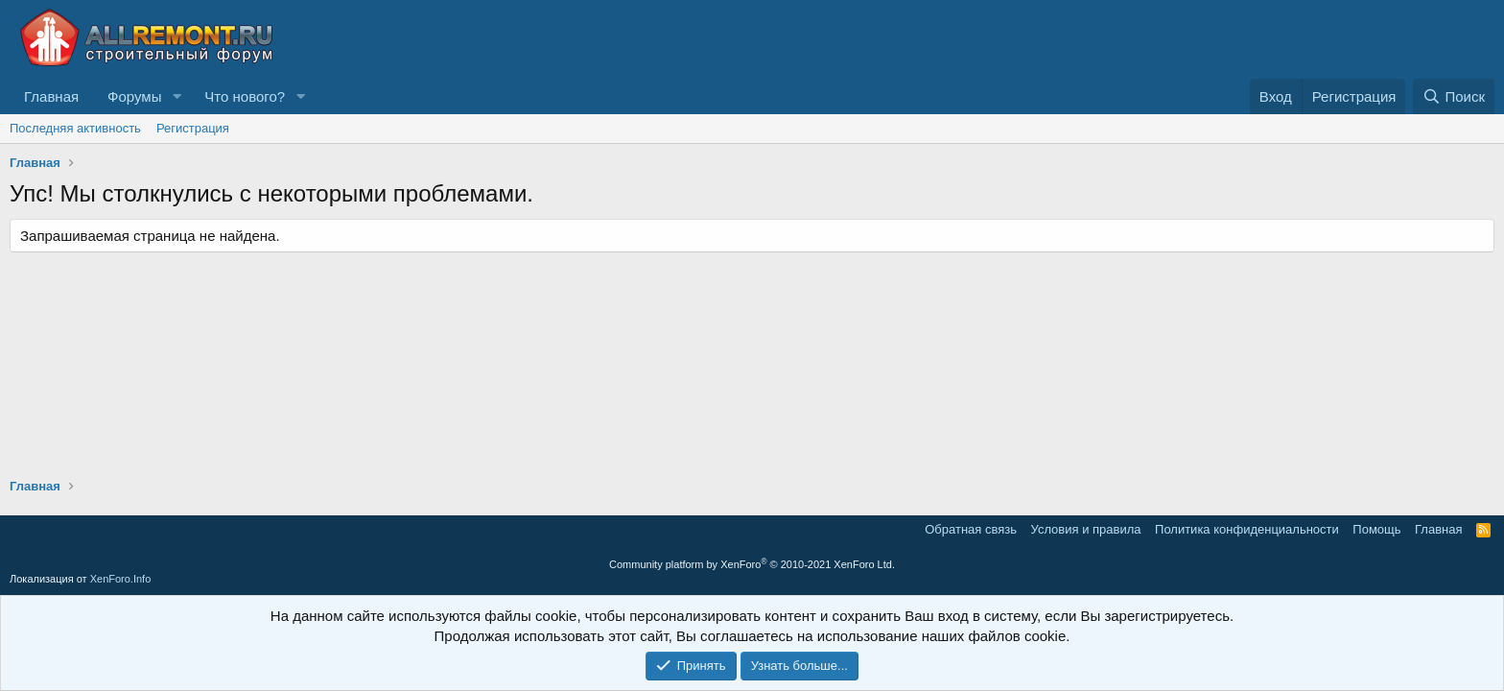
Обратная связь (971, 529)
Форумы (134, 96)
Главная (51, 96)
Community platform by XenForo (752, 564)
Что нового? (244, 96)
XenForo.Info (121, 578)
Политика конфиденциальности (1247, 529)
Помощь (1376, 529)
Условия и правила (1086, 529)
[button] (176, 96)
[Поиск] (1453, 96)
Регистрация (192, 128)
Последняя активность (75, 128)
